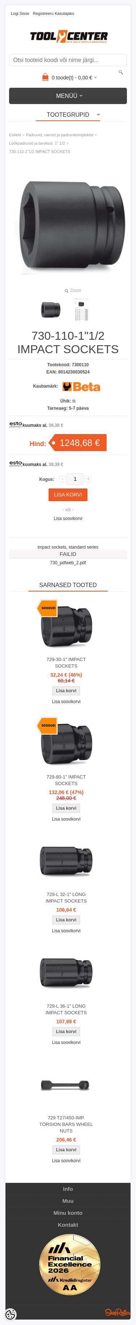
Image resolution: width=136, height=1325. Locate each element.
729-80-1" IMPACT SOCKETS (66, 780)
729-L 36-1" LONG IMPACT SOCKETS (66, 1009)
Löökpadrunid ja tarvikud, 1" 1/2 (37, 143)
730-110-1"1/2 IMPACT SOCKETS (39, 151)
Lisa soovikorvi (68, 518)
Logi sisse (20, 13)
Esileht (15, 135)
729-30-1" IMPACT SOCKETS (66, 663)
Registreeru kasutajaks (53, 13)
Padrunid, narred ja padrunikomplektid (59, 135)
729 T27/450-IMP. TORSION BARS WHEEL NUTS (66, 1124)
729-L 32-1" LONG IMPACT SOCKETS (66, 898)
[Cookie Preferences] (10, 1314)
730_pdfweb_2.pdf (68, 562)
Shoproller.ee (118, 1312)
